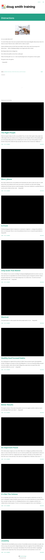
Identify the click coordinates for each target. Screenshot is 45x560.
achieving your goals (7, 71)
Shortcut (5, 317)
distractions (14, 71)
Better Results (7, 405)
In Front (4, 226)
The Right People (8, 132)
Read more (42, 144)
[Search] (39, 2)
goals (18, 71)
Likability (5, 541)
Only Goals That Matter (11, 270)
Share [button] (42, 71)
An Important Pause (9, 447)
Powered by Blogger (22, 556)
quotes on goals (22, 71)
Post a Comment (7, 144)
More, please (6, 179)
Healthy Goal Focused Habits (13, 358)
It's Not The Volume (9, 494)
